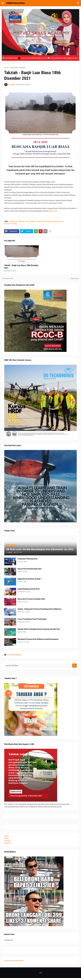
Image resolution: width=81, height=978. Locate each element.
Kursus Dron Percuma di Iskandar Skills (31, 599)
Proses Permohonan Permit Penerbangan (32, 619)
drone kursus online (44, 221)
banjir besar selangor (18, 67)
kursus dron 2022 (10, 223)
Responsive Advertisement (14, 960)
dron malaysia (30, 221)
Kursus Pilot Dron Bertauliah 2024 (30, 569)
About (6, 838)
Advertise (7, 843)
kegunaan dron (57, 221)
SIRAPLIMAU (53, 211)
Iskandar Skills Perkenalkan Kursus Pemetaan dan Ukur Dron (39, 629)
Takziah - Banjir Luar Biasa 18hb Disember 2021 (21, 266)
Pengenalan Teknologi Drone (28, 559)
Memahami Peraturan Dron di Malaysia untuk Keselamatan (38, 639)
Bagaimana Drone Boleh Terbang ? (29, 579)
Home (6, 67)
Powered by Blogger (12, 655)
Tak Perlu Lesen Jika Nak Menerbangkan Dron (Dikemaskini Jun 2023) (39, 549)
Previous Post (8, 278)
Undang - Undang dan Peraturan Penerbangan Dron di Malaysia (39, 609)
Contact (7, 841)
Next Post (74, 278)
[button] (2, 3)
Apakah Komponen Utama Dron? (29, 589)
